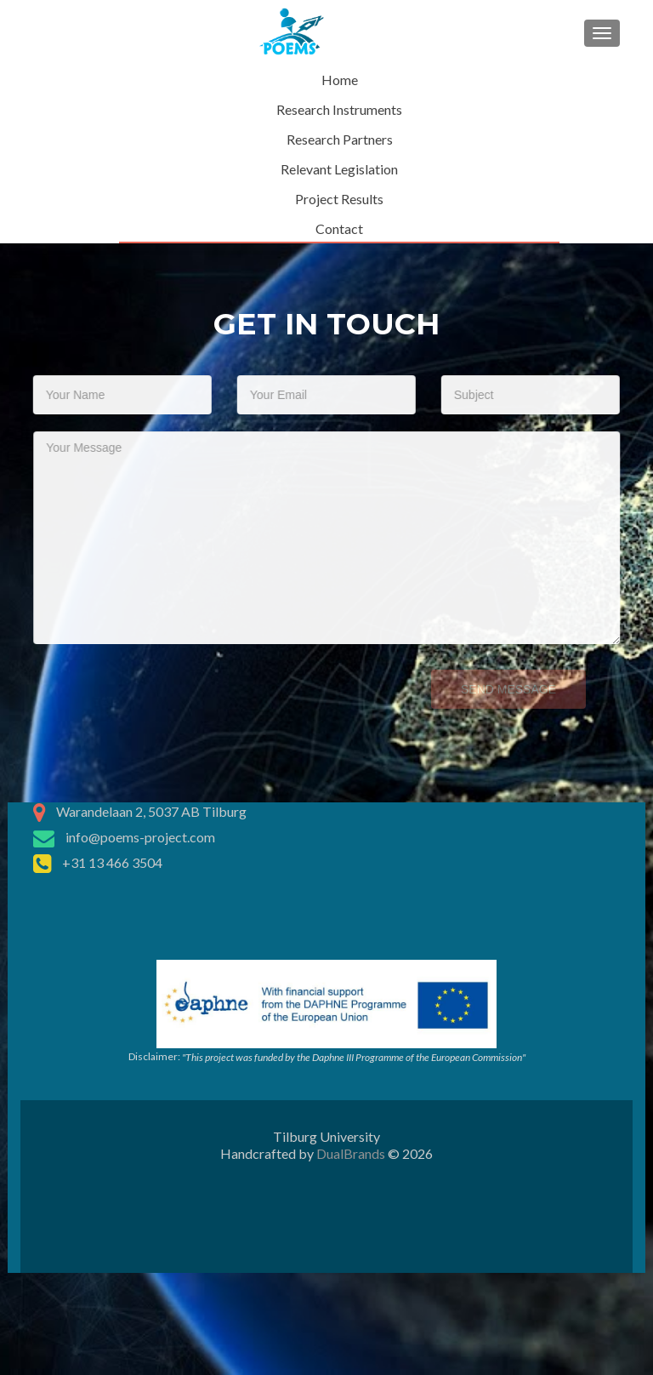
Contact (339, 228)
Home (339, 79)
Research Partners (340, 139)
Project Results (339, 199)
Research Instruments (339, 109)
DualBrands (350, 1153)
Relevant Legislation (339, 169)
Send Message (497, 689)
